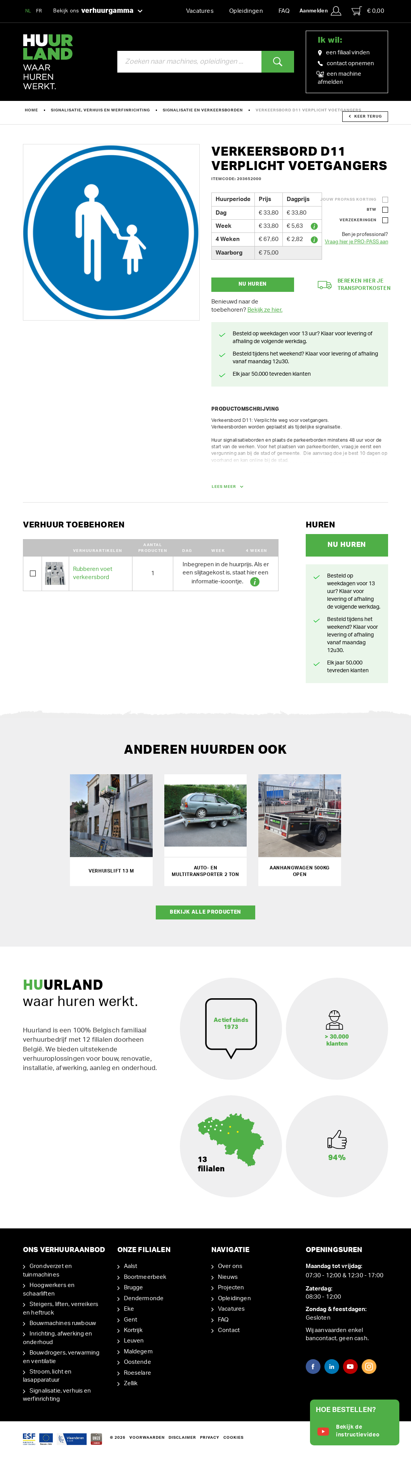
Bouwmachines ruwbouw (63, 1323)
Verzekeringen (358, 220)
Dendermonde (144, 1298)
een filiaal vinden (344, 53)
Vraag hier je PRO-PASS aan (356, 242)
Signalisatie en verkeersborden (203, 110)
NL (28, 11)
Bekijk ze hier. (264, 310)
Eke (129, 1309)
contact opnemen (346, 63)
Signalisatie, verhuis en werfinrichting (100, 110)
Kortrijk (133, 1330)
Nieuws (228, 1277)
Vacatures (200, 11)
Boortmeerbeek (145, 1277)
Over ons (230, 1266)
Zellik (131, 1383)
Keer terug (365, 116)
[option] (111, 232)
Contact (229, 1330)
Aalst (131, 1266)
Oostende (137, 1362)
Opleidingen (246, 11)
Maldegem (138, 1352)
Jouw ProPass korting (348, 199)
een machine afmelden (339, 77)
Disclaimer (182, 1438)
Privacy (209, 1438)
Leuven (134, 1341)
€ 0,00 (368, 11)
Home (31, 110)
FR (39, 11)
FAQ (284, 11)
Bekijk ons (98, 11)
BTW (371, 210)
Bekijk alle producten (205, 912)
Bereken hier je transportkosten (354, 285)
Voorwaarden (147, 1438)
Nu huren (253, 284)
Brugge (133, 1287)
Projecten (231, 1287)
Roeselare (137, 1373)
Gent (131, 1320)
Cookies (233, 1438)
